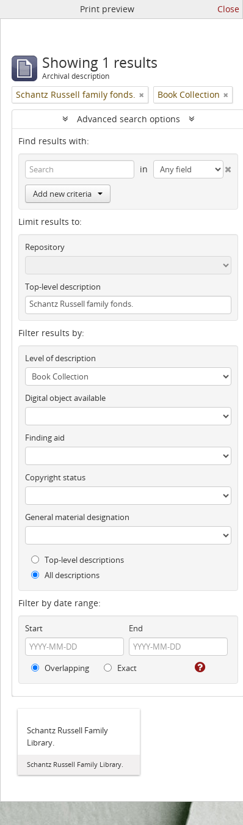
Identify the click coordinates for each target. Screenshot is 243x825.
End (136, 628)
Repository (45, 246)
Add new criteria (68, 193)
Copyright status (55, 477)
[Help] (199, 667)
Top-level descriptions (77, 559)
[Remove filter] (141, 95)
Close (228, 9)
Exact (120, 667)
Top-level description (63, 286)
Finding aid (45, 437)
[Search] (79, 169)
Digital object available (65, 397)
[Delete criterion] (227, 167)
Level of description (60, 358)
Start (34, 628)
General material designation (77, 517)
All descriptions (65, 575)
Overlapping (60, 667)
